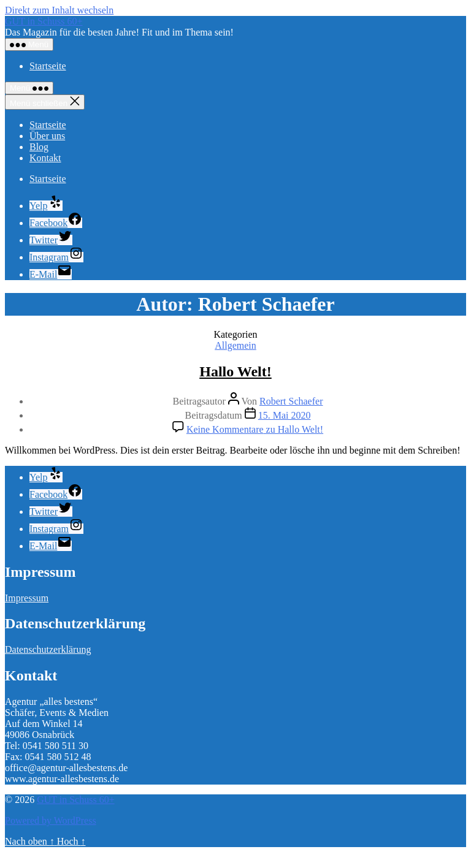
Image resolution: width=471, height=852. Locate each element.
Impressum (26, 598)
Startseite (47, 66)
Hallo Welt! (235, 371)
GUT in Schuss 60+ (44, 21)
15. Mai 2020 (284, 415)
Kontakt (45, 158)
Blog (38, 147)
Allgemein (235, 345)
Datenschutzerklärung (48, 649)
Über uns (47, 136)
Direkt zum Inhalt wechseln (59, 10)
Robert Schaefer (291, 401)
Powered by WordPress (50, 820)
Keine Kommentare (254, 429)
